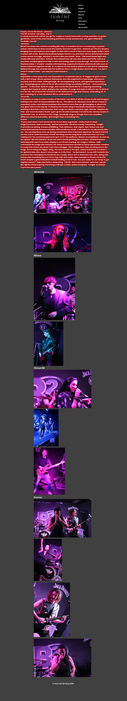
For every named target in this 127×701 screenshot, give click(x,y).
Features (82, 11)
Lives (80, 18)
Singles (81, 8)
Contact (81, 24)
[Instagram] (36, 9)
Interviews (82, 21)
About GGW (82, 27)
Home (80, 5)
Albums (81, 15)
